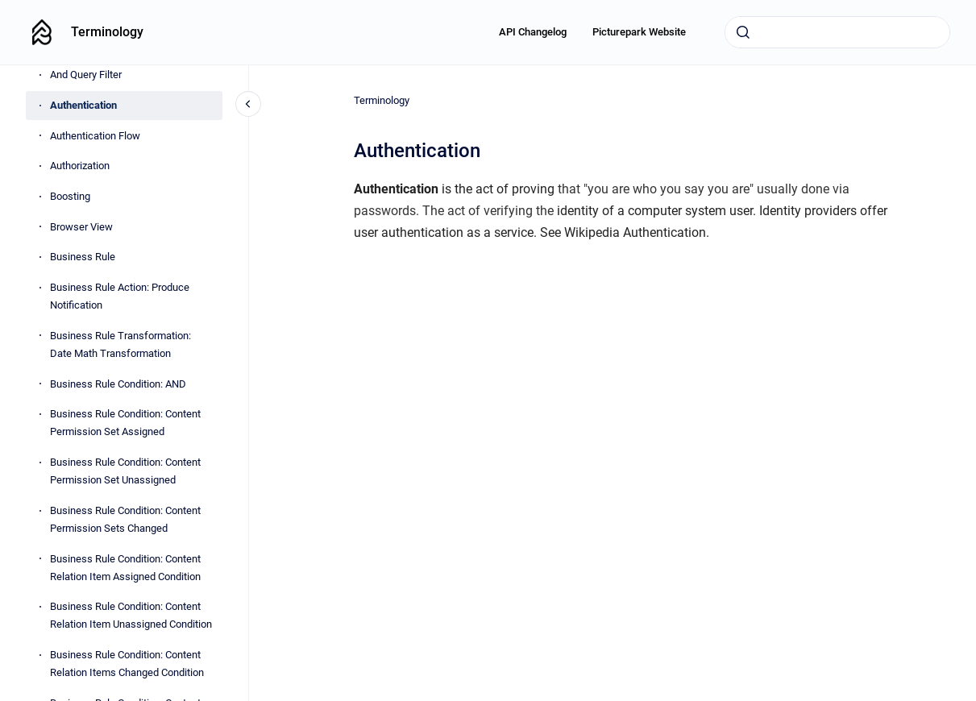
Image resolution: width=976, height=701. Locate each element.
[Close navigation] (248, 104)
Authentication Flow (95, 136)
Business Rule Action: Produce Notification (119, 296)
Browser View (81, 227)
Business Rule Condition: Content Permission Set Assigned (125, 423)
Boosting (70, 196)
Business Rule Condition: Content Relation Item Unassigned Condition (131, 615)
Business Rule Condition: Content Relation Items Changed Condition (127, 663)
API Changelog (533, 32)
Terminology (107, 31)
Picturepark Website (639, 32)
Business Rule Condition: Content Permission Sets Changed (125, 519)
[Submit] (743, 32)
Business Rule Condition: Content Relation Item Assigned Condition (125, 568)
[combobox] (837, 32)
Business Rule (82, 257)
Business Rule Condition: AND (118, 384)
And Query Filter (86, 74)
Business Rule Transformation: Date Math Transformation (120, 344)
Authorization (80, 166)
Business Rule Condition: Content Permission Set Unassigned (125, 471)
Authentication (83, 105)
